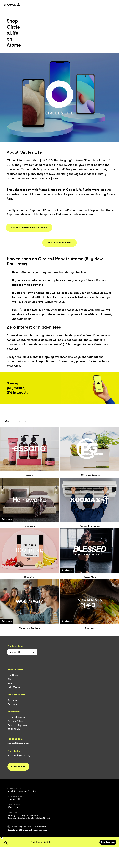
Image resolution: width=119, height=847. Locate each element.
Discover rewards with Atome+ (29, 227)
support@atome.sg (18, 743)
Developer (12, 704)
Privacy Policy (15, 721)
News (10, 683)
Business (12, 700)
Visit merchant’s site (59, 242)
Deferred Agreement (18, 725)
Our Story (12, 675)
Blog (9, 679)
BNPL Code (13, 729)
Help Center (14, 687)
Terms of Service (16, 717)
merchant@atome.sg (19, 755)
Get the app (18, 766)
